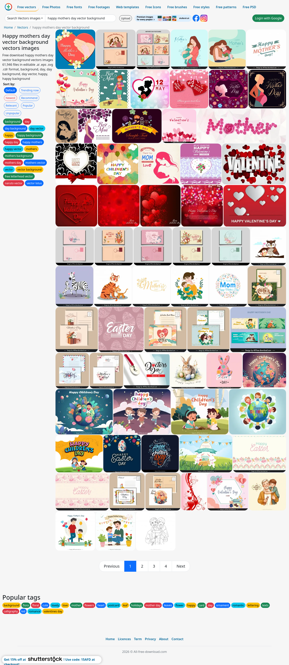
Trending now (30, 90)
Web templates (127, 7)
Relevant (11, 105)
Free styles (201, 7)
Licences (124, 639)
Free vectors (26, 7)
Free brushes (177, 7)
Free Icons (153, 7)
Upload (125, 18)
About (163, 639)
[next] (181, 566)
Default (10, 90)
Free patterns (226, 7)
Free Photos (51, 7)
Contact (178, 639)
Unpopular (12, 113)
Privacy (150, 639)
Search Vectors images (23, 18)
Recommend (29, 98)
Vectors (22, 27)
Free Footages (99, 7)
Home (8, 27)
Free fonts (74, 7)
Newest (10, 98)
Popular (28, 105)
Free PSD (249, 7)
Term (138, 639)
